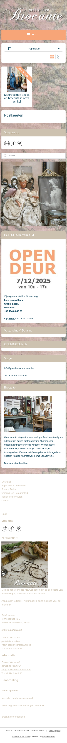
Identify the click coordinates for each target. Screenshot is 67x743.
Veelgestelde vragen (12, 496)
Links (4, 514)
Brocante (8, 463)
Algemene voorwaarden (13, 485)
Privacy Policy (8, 489)
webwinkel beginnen (21, 736)
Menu (33, 35)
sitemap (52, 730)
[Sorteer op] (33, 48)
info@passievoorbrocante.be (19, 368)
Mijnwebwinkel (48, 736)
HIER (12, 318)
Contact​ (6, 500)
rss (58, 730)
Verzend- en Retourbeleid (14, 493)
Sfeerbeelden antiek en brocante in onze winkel (16, 98)
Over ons (6, 482)
